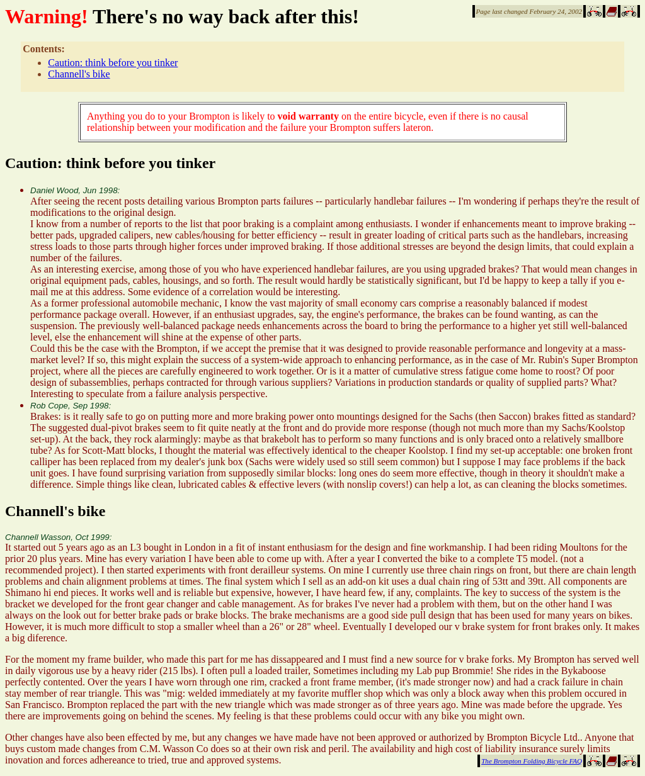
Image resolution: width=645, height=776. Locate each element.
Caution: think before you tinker (113, 62)
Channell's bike (79, 74)
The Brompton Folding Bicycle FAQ (531, 761)
